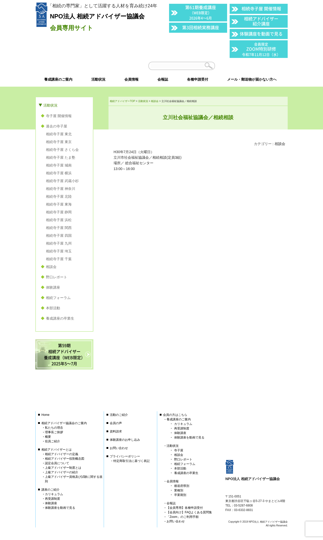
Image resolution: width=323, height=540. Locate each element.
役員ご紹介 (52, 441)
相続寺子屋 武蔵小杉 (62, 181)
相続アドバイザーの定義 (61, 454)
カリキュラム (54, 494)
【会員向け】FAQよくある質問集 (189, 512)
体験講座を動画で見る (261, 33)
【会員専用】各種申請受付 (185, 508)
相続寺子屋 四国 (59, 235)
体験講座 (53, 287)
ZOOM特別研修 (261, 49)
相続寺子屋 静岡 (59, 212)
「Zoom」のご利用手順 (183, 517)
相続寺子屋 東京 (59, 142)
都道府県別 (181, 486)
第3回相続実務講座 (200, 27)
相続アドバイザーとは (56, 449)
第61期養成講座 (200, 12)
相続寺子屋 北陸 (59, 196)
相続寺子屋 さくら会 (62, 150)
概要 (48, 436)
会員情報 (173, 481)
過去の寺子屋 (56, 126)
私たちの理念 (54, 427)
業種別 (178, 490)
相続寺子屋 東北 (59, 134)
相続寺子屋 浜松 (59, 220)
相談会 (280, 144)
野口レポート (56, 277)
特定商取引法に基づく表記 (131, 461)
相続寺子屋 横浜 (59, 173)
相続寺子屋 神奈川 (60, 189)
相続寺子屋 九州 (59, 243)
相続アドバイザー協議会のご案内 (64, 423)
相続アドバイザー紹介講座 (261, 21)
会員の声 (116, 423)
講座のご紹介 (50, 489)
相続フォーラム (58, 298)
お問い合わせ (119, 448)
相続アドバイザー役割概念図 (64, 458)
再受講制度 (52, 498)
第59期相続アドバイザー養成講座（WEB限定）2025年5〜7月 (64, 354)
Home (45, 415)
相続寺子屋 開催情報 (261, 8)
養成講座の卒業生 (60, 318)
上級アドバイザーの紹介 (61, 472)
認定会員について (57, 463)
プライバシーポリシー (125, 456)
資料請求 (116, 431)
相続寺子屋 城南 (59, 165)
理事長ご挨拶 (54, 432)
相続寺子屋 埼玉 (59, 251)
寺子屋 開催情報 (59, 116)
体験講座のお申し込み (125, 440)
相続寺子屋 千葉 (59, 259)
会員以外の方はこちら (253, 66)
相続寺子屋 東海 (59, 204)
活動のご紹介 (119, 415)
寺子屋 (178, 450)
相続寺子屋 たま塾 (60, 157)
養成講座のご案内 (179, 419)
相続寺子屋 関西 (59, 228)
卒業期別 (180, 495)
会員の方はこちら (175, 415)
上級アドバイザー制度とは (63, 467)
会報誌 (171, 503)
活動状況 (50, 105)
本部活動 (53, 308)
